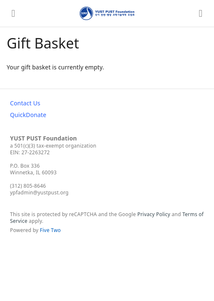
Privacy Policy (153, 214)
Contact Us (25, 103)
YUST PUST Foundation (43, 138)
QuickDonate (28, 115)
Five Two (50, 230)
